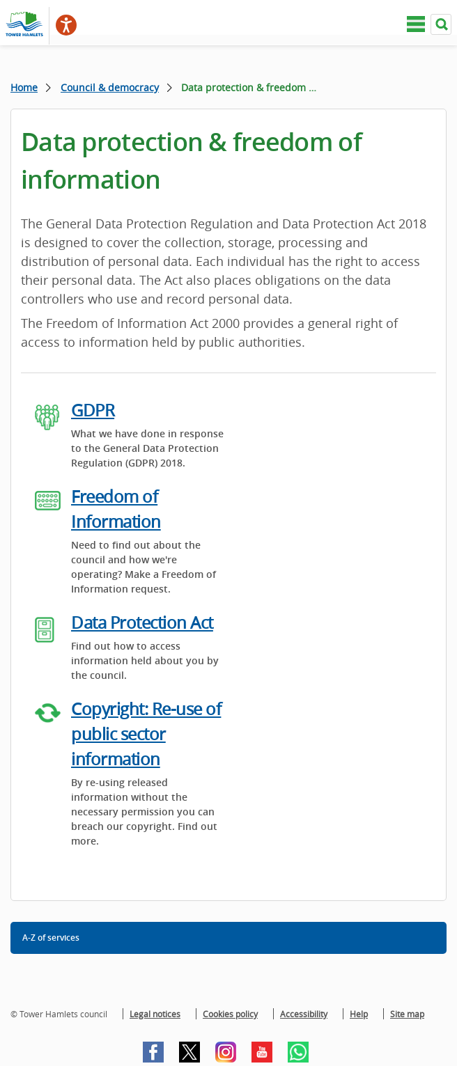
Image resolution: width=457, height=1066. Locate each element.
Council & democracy (110, 87)
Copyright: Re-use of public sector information (146, 734)
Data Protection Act (142, 622)
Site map (407, 1013)
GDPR (92, 410)
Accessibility (303, 1013)
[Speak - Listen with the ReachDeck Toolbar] (66, 25)
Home (24, 87)
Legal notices (155, 1013)
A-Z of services (50, 937)
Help (359, 1013)
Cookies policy (230, 1013)
